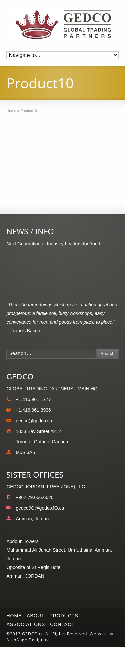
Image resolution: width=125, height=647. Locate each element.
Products (63, 615)
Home (14, 615)
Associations (25, 624)
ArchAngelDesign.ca (28, 640)
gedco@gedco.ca (34, 420)
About (35, 615)
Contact (62, 624)
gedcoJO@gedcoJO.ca (40, 508)
